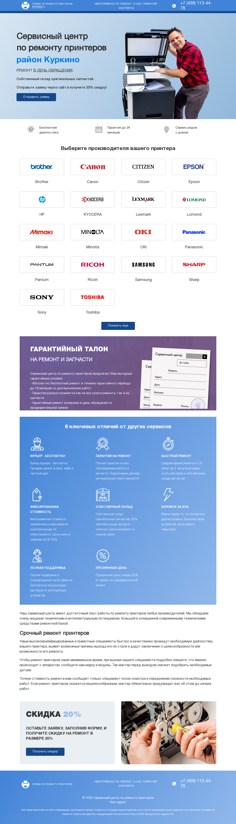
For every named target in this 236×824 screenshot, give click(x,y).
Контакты (126, 8)
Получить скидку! (45, 751)
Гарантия (150, 4)
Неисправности (107, 4)
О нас (137, 4)
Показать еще (118, 325)
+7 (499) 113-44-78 (196, 5)
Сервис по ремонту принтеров (52, 5)
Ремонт (126, 4)
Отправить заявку (36, 97)
